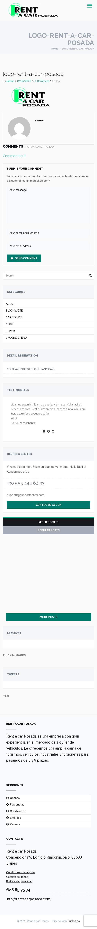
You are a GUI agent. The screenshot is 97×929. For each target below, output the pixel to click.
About (10, 304)
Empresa (15, 817)
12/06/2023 (24, 81)
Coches (15, 798)
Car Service (14, 317)
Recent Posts (48, 522)
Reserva (15, 824)
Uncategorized (16, 337)
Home (54, 48)
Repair (10, 331)
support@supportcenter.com (25, 495)
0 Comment (42, 81)
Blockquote (14, 310)
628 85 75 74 (18, 889)
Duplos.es (74, 921)
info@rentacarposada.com (28, 899)
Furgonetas (17, 804)
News (9, 324)
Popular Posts (49, 530)
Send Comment (24, 258)
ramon (10, 81)
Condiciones (18, 811)
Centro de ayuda (48, 504)
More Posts (48, 617)
